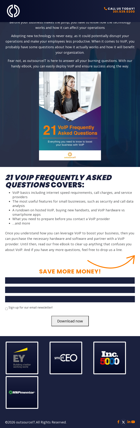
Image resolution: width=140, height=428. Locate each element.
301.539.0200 (124, 11)
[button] (26, 358)
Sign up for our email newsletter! (30, 307)
